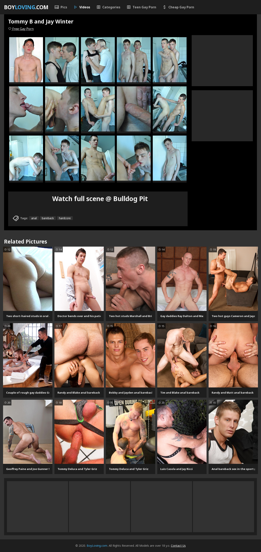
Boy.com (26, 7)
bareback (48, 218)
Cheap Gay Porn (178, 7)
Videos (81, 7)
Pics (60, 7)
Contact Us (178, 546)
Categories (108, 7)
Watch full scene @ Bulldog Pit (100, 198)
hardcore (65, 218)
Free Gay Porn (21, 29)
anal (34, 218)
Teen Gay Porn (141, 7)
